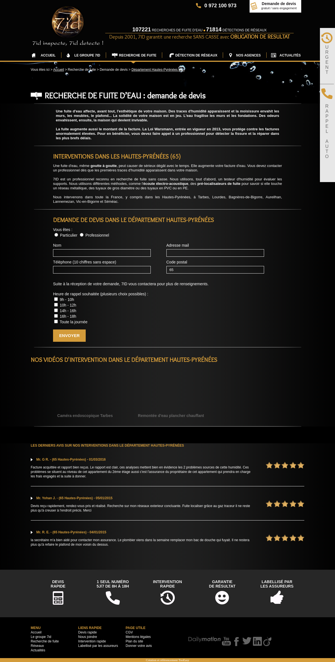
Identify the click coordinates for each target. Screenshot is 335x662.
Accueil (58, 70)
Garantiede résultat (222, 583)
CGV (129, 632)
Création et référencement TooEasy (167, 660)
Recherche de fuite (45, 641)
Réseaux (37, 646)
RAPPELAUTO (327, 131)
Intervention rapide (92, 641)
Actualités (38, 650)
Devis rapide (87, 632)
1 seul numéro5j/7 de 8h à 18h (113, 583)
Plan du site (134, 641)
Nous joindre (87, 637)
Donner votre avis (139, 646)
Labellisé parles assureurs (277, 583)
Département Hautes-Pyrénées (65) (158, 70)
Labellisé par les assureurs (98, 646)
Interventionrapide (167, 583)
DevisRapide (58, 583)
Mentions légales (138, 637)
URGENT (327, 60)
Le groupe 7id (41, 637)
